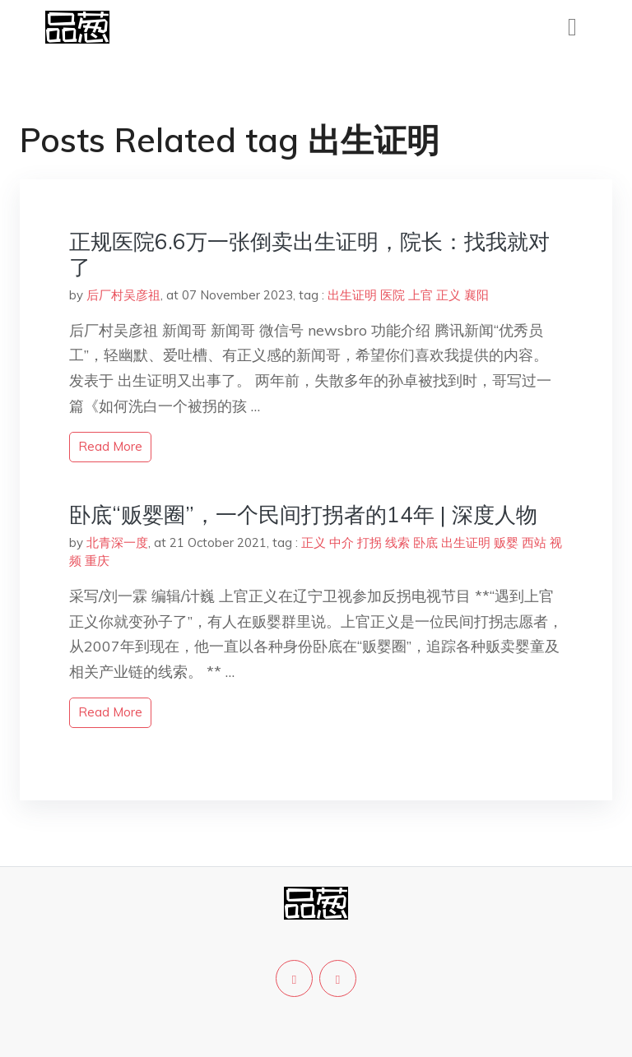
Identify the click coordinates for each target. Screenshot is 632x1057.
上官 (420, 295)
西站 (534, 542)
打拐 (369, 542)
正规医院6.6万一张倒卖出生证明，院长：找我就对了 (309, 254)
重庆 (97, 560)
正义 (448, 295)
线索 (397, 542)
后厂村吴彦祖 (123, 295)
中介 (341, 542)
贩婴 (506, 542)
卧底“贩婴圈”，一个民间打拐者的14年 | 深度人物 (303, 514)
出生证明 (352, 295)
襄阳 (476, 295)
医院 (392, 295)
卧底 (425, 542)
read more (110, 446)
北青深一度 (117, 542)
